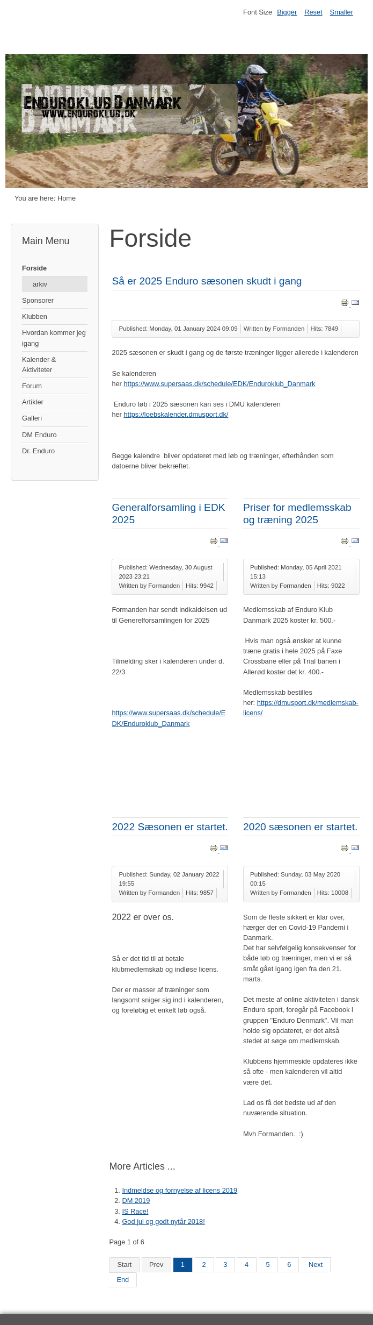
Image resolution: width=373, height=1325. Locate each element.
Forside (34, 268)
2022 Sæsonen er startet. (170, 826)
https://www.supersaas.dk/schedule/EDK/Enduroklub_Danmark (219, 384)
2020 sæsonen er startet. (300, 826)
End (122, 1280)
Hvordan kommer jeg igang (54, 338)
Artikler (32, 402)
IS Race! (135, 1211)
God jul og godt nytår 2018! (163, 1221)
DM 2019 (136, 1200)
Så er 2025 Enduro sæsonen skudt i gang (207, 281)
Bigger (287, 12)
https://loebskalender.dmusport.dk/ (175, 414)
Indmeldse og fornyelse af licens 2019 (179, 1190)
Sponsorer (38, 300)
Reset (313, 12)
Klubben (34, 316)
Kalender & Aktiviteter (39, 364)
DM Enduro (39, 435)
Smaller (341, 12)
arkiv (40, 284)
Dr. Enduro (38, 451)
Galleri (32, 418)
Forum (32, 386)
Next (316, 1264)
